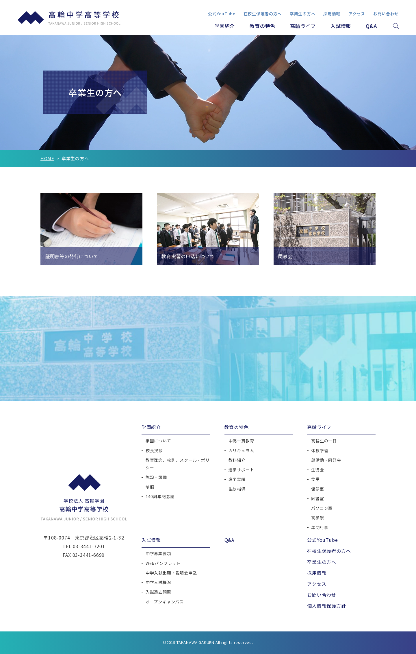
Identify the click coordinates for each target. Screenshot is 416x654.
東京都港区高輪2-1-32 (99, 537)
